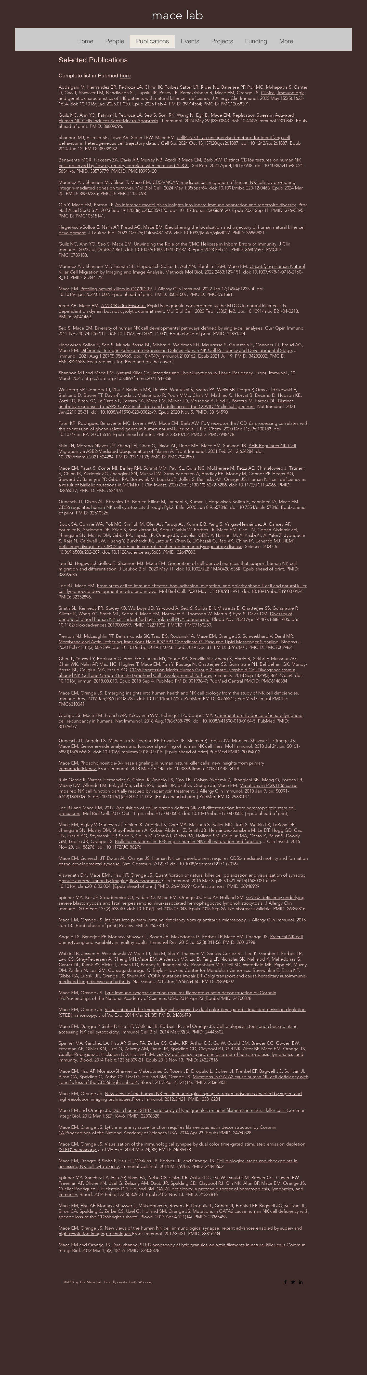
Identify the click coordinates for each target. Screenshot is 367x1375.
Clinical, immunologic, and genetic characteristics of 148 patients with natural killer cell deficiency (182, 95)
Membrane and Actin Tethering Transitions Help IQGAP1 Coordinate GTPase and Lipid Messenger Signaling (169, 642)
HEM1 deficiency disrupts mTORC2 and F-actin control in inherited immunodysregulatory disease (177, 543)
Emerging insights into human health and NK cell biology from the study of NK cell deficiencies (201, 693)
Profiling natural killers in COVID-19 (116, 289)
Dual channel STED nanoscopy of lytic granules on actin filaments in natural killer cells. (199, 1110)
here (125, 75)
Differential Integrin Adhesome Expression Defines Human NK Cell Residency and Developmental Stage (186, 350)
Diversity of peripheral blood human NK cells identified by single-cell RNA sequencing (175, 616)
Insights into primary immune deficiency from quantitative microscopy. (176, 920)
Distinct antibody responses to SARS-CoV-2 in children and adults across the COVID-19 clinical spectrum (176, 403)
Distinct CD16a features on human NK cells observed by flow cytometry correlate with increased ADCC (180, 162)
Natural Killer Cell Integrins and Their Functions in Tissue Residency (184, 373)
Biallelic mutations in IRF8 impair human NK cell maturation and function (188, 841)
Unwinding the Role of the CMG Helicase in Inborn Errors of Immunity (205, 244)
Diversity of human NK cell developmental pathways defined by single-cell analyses (179, 328)
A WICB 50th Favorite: (123, 305)
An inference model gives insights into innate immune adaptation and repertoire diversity (205, 205)
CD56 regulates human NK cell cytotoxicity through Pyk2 (116, 507)
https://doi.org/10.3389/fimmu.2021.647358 (127, 378)
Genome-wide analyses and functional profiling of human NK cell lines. (152, 746)
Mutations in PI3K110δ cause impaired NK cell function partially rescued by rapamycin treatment (178, 788)
